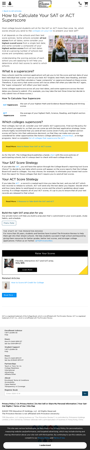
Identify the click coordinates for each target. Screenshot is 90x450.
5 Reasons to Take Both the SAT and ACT (35, 201)
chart (52, 155)
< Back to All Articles (11, 11)
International (10, 370)
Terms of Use (59, 438)
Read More (9, 295)
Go (85, 394)
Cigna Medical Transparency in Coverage (15, 385)
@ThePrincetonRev (43, 241)
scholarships (68, 136)
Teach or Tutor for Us (13, 366)
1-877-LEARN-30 (11, 333)
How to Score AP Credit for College (27, 283)
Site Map (31, 406)
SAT (5, 105)
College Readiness (12, 368)
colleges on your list (42, 31)
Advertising (9, 372)
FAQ (6, 335)
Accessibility (9, 382)
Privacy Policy (44, 438)
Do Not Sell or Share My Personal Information (55, 404)
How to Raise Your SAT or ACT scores (34, 146)
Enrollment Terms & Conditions (17, 380)
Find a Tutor (9, 223)
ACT (5, 113)
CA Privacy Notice (25, 404)
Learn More (27, 270)
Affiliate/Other (10, 374)
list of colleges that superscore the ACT (47, 138)
